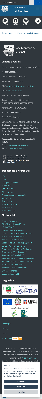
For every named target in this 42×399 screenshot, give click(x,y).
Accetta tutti (21, 381)
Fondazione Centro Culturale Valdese (17, 261)
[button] (31, 2)
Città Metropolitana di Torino (13, 224)
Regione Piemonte (10, 2)
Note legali (6, 323)
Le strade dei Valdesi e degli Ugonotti (17, 242)
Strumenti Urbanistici (10, 204)
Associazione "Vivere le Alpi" (13, 264)
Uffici (4, 176)
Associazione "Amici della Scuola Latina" (18, 258)
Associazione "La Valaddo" (13, 255)
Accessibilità (7, 338)
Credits (5, 333)
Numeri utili (6, 185)
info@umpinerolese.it (14, 90)
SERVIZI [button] (38, 2)
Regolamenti (7, 201)
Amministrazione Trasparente (14, 194)
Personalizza (21, 392)
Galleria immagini (9, 210)
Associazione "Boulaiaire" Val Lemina (17, 248)
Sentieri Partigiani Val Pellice (13, 245)
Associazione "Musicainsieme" (14, 267)
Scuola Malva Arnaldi (10, 273)
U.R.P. (4, 179)
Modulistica (6, 198)
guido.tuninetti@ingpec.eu (15, 148)
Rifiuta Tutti (21, 387)
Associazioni (7, 207)
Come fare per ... (8, 188)
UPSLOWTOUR (8, 227)
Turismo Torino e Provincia (13, 230)
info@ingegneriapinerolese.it (18, 145)
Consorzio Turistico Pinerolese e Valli (17, 233)
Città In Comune (29, 357)
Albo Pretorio (7, 191)
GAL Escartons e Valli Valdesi (13, 236)
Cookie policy (17, 376)
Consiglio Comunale (10, 182)
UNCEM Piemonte (9, 270)
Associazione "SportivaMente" (14, 252)
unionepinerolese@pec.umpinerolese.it (20, 86)
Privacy (5, 328)
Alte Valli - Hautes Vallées (12, 239)
